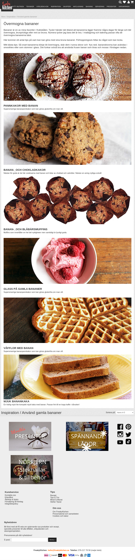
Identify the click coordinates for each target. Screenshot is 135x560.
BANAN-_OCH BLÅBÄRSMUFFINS (25, 229)
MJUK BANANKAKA (16, 401)
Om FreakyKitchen (68, 527)
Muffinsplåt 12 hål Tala (79, 443)
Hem (3, 17)
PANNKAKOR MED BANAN (21, 105)
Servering (99, 6)
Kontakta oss (10, 526)
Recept (38, 526)
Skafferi (67, 6)
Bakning (89, 6)
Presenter (111, 6)
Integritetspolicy (11, 535)
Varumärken (124, 6)
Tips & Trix (39, 528)
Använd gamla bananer (27, 17)
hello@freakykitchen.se (58, 551)
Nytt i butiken (18, 6)
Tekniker (30, 6)
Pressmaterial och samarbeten (73, 529)
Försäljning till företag (14, 533)
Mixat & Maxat (41, 531)
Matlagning (78, 6)
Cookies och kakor (68, 531)
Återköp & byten (11, 531)
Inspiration (56, 6)
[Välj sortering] (125, 412)
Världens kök (42, 6)
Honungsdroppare (44, 443)
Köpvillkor (9, 528)
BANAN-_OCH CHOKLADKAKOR (25, 169)
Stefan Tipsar (41, 533)
